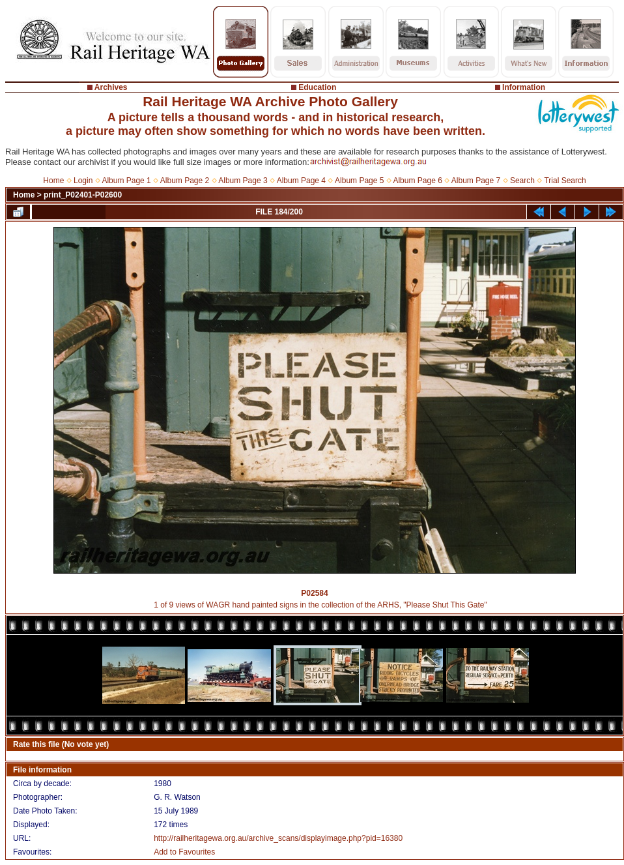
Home (53, 180)
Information (523, 87)
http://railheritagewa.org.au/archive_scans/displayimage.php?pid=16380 (278, 838)
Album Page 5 (359, 180)
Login (83, 180)
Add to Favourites (184, 852)
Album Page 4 (301, 180)
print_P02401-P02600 (83, 194)
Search (522, 180)
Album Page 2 (184, 180)
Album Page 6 (417, 180)
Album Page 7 (475, 180)
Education (317, 87)
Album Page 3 (242, 180)
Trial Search (565, 180)
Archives (111, 87)
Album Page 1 (126, 180)
